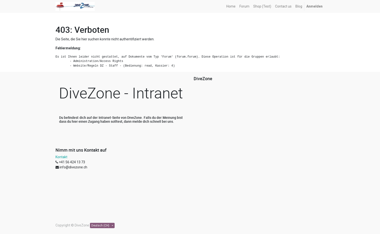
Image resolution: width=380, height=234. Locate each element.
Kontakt (61, 157)
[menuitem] (231, 6)
